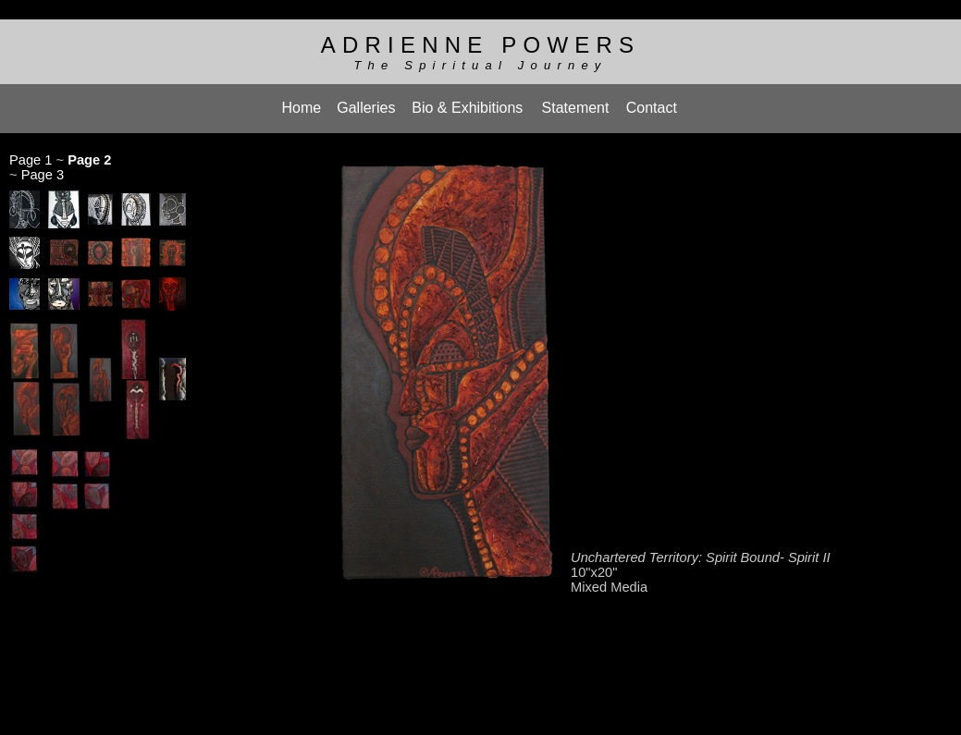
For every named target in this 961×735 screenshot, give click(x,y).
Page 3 (42, 165)
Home (302, 101)
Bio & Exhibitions (467, 101)
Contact (651, 101)
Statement (576, 101)
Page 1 (30, 150)
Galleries (366, 101)
